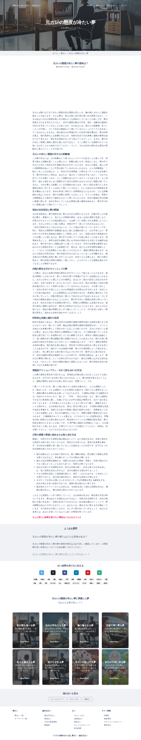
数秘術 (47, 725)
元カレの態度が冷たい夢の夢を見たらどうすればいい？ (61, 554)
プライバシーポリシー (113, 722)
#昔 (49, 579)
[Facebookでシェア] (64, 572)
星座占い (87, 699)
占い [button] (123, 5)
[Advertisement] (70, 92)
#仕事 (35, 579)
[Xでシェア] (53, 572)
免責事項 (107, 719)
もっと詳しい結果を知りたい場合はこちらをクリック (56, 517)
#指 (54, 579)
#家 (72, 579)
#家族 (79, 579)
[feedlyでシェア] (99, 572)
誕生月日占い (49, 715)
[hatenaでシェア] (76, 572)
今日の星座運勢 (50, 722)
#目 (85, 579)
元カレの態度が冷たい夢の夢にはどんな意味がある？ (59, 536)
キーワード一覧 (21, 719)
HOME (89, 5)
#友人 (91, 579)
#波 (35, 583)
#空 (40, 583)
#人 (60, 583)
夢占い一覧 (19, 715)
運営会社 (107, 725)
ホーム (55, 53)
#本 (46, 583)
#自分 (42, 579)
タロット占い (74, 699)
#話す (98, 583)
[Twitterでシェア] (41, 572)
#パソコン (76, 583)
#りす (84, 583)
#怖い (91, 583)
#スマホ (52, 583)
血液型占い (78, 719)
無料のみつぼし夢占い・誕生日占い (27, 5)
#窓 (106, 579)
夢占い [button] (98, 5)
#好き (105, 583)
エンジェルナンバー (57, 699)
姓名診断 (77, 728)
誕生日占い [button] (111, 5)
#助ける (66, 583)
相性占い (77, 722)
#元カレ (99, 579)
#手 (67, 579)
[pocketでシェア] (87, 572)
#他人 (60, 579)
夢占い (63, 53)
